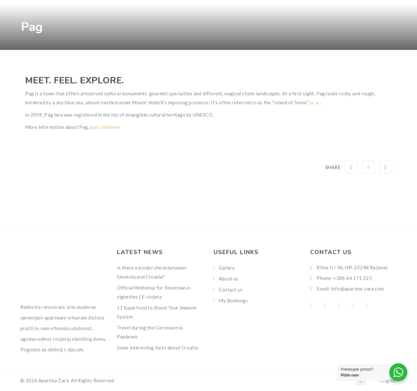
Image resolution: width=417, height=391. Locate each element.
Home (34, 55)
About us (228, 278)
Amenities (105, 55)
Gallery (144, 55)
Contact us (246, 55)
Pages (178, 55)
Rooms (65, 55)
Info (210, 55)
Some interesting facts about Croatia (157, 347)
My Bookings (233, 300)
